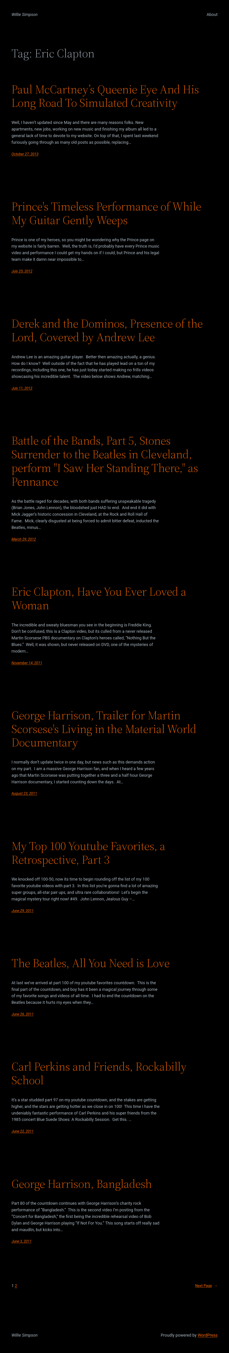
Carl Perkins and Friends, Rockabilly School (99, 1073)
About (212, 14)
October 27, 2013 (24, 154)
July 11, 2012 (21, 388)
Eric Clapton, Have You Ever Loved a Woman (98, 598)
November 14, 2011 (26, 663)
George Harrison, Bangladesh (81, 1184)
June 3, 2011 (21, 1241)
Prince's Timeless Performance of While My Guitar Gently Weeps (106, 213)
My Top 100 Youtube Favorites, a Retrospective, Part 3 (88, 852)
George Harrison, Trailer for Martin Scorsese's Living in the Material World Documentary (103, 728)
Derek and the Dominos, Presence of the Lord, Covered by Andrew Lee (107, 330)
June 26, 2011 (22, 1014)
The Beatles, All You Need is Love (90, 963)
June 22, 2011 (22, 1131)
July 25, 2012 (21, 271)
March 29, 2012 (23, 539)
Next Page (206, 1286)
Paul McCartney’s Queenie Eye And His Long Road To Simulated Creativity (105, 96)
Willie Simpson (24, 14)
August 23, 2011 (24, 793)
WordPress (207, 1335)
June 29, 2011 (22, 911)
